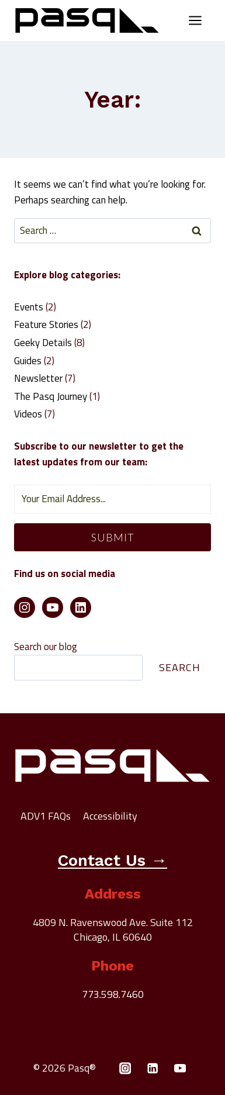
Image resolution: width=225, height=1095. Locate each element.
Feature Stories (46, 324)
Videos (28, 414)
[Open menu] (195, 20)
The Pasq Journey (50, 396)
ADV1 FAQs (45, 816)
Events (28, 307)
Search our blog (45, 646)
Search (179, 667)
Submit (112, 537)
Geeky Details (43, 342)
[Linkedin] (153, 1068)
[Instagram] (125, 1068)
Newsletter (38, 378)
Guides (27, 360)
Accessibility (110, 816)
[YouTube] (180, 1068)
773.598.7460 (113, 994)
